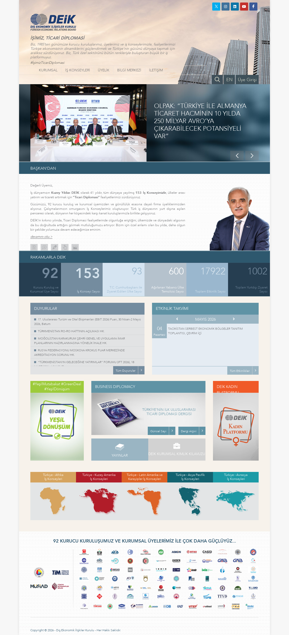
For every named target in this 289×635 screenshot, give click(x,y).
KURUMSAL (48, 70)
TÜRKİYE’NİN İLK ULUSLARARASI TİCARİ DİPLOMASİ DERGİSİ (169, 412)
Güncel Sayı (158, 431)
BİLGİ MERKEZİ (129, 70)
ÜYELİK (103, 70)
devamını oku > (41, 237)
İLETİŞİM (156, 70)
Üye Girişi (247, 80)
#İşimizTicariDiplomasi (47, 63)
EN (229, 80)
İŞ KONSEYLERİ (77, 70)
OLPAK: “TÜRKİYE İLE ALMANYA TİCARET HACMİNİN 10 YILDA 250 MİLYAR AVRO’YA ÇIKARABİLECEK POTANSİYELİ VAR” (200, 121)
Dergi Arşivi (188, 431)
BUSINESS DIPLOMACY (115, 386)
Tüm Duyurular (125, 371)
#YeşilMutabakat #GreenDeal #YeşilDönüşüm (57, 386)
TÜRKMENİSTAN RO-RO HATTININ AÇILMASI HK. (71, 331)
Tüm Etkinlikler (240, 371)
